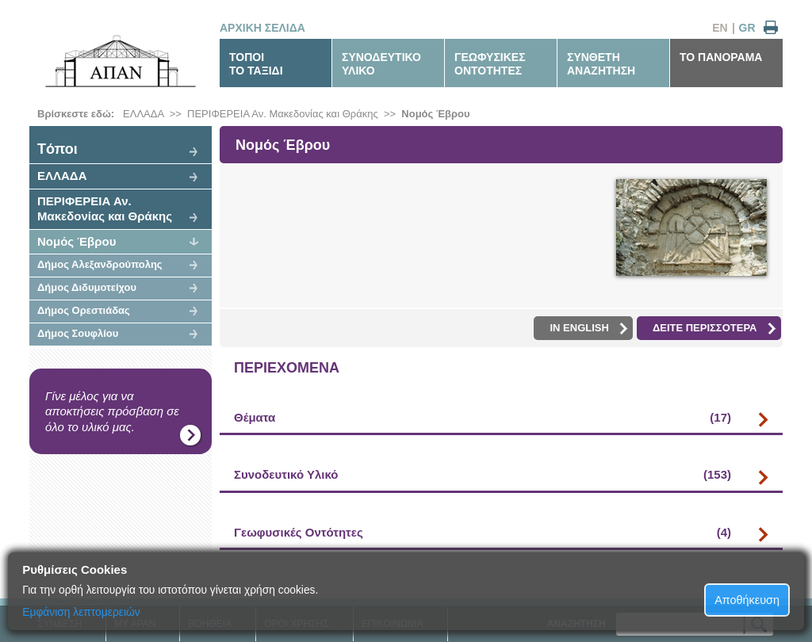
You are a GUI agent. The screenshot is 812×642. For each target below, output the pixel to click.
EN (719, 27)
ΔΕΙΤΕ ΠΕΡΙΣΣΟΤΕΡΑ (714, 328)
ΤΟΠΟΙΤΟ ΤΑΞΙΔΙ (256, 64)
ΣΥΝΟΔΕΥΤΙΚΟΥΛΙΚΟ (381, 64)
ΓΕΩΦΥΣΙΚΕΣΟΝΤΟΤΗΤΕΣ (490, 64)
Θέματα (482, 418)
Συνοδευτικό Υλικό (482, 475)
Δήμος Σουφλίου (77, 333)
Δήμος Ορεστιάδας (83, 310)
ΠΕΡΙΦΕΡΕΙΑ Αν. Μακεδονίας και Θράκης (282, 114)
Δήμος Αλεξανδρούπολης (100, 264)
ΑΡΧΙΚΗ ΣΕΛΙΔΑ (262, 27)
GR (747, 27)
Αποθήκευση (746, 600)
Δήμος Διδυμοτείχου (86, 287)
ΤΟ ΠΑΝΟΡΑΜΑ (721, 57)
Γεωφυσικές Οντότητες (482, 533)
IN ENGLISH (588, 328)
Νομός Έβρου (435, 114)
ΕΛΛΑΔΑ (143, 114)
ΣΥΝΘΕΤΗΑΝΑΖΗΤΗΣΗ (601, 64)
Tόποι (57, 149)
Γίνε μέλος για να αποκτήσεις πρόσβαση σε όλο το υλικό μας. (112, 411)
